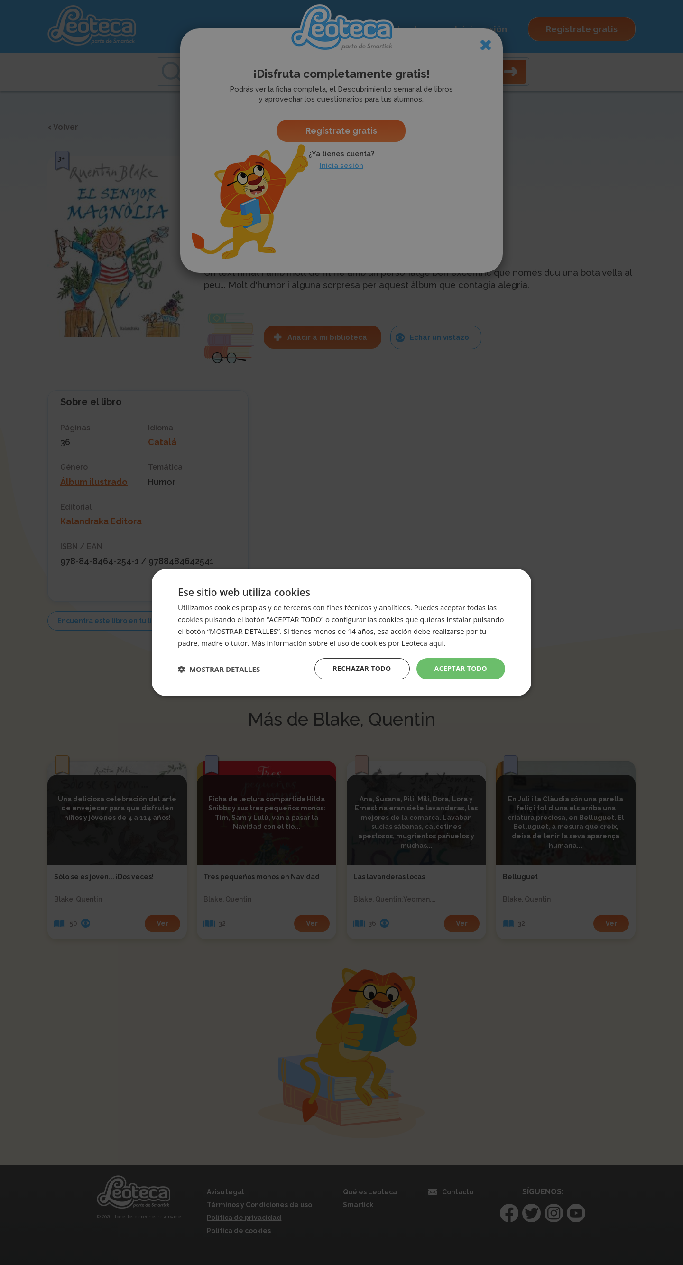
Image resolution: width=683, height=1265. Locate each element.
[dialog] (341, 632)
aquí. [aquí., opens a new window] (437, 643)
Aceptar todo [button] (460, 668)
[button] (219, 669)
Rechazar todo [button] (362, 668)
